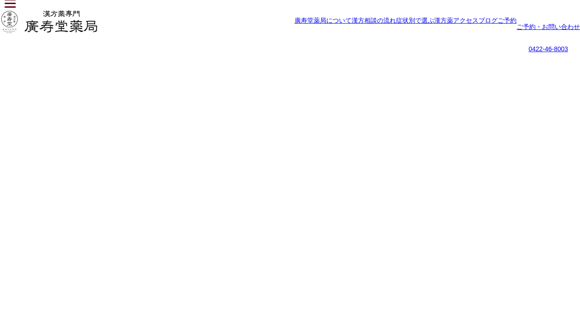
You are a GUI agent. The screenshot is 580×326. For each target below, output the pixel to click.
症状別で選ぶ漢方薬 (424, 20)
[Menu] (10, 5)
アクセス (465, 20)
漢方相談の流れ (374, 20)
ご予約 (507, 20)
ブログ (488, 20)
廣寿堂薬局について (323, 20)
